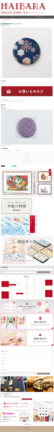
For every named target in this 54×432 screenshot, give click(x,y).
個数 (1, 83)
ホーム (2, 20)
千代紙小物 (5, 20)
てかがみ (9, 20)
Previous (1, 52)
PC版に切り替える (28, 427)
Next (52, 52)
